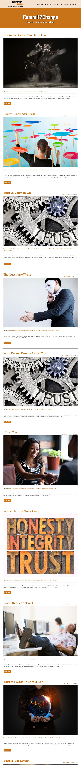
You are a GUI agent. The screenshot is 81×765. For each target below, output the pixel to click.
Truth (55, 330)
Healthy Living (28, 659)
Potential (51, 248)
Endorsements (56, 4)
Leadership (27, 248)
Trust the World (55, 737)
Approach (66, 4)
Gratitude (28, 170)
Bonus (61, 4)
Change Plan (15, 170)
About (42, 4)
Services (46, 4)
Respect (41, 91)
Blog (50, 4)
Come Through (22, 659)
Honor (33, 580)
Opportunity (38, 248)
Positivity (42, 170)
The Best (59, 248)
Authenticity (8, 330)
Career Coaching (18, 91)
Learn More (7, 103)
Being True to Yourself (10, 91)
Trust (45, 91)
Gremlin (28, 91)
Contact (74, 4)
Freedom (21, 737)
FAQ (70, 4)
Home (38, 4)
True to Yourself (64, 248)
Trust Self (50, 737)
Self (44, 737)
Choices (24, 91)
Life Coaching (37, 91)
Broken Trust (23, 330)
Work (47, 91)
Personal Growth (45, 248)
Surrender (50, 170)
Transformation (56, 170)
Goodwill (26, 580)
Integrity (31, 91)
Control (24, 170)
